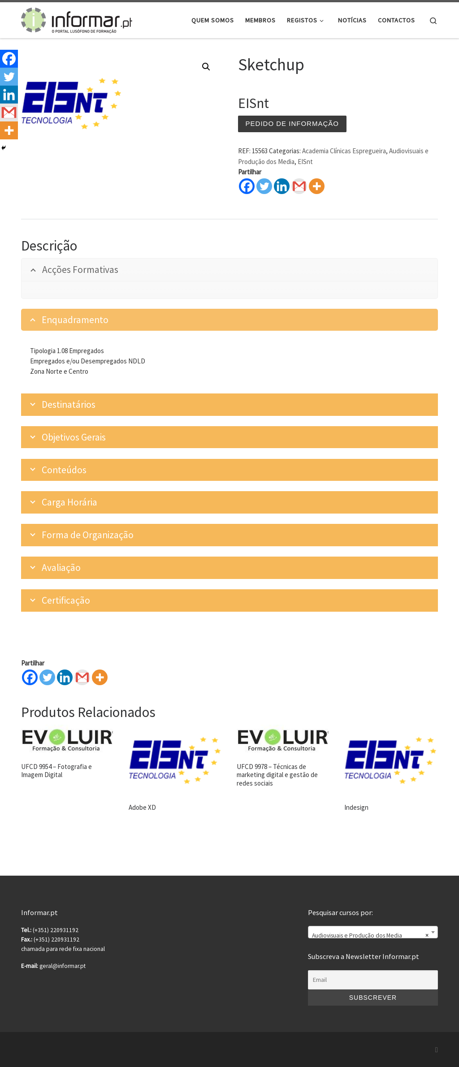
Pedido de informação (292, 123)
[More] (100, 677)
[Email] (373, 980)
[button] (206, 67)
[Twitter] (47, 677)
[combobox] (373, 932)
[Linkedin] (65, 677)
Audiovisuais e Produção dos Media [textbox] (370, 935)
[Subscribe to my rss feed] (436, 1049)
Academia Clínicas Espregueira (344, 151)
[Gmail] (82, 677)
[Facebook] (30, 677)
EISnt (305, 161)
